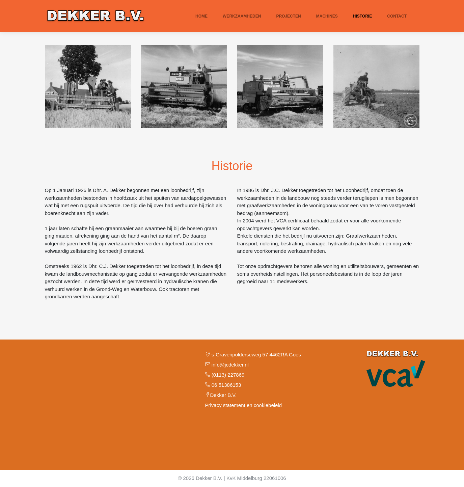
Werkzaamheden (242, 16)
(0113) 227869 (225, 375)
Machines (327, 16)
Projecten (288, 16)
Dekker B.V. (221, 395)
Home (201, 16)
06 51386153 (223, 385)
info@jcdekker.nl (227, 365)
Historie (362, 16)
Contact (397, 16)
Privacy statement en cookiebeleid (243, 405)
